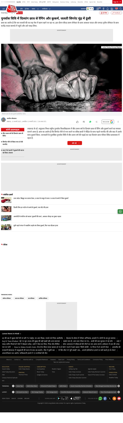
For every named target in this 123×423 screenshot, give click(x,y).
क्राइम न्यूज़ (19, 16)
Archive (26, 401)
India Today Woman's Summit (96, 375)
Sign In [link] (115, 2)
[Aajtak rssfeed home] (114, 402)
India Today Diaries (24, 372)
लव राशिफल (31, 301)
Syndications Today (79, 406)
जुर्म (12, 16)
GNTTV (49, 2)
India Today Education (8, 375)
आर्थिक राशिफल (43, 301)
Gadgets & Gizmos (42, 378)
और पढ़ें (74, 146)
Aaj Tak (19, 2)
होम (21, 8)
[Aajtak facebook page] (105, 402)
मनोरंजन (44, 8)
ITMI (3, 378)
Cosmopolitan (41, 372)
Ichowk (20, 401)
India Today (34, 2)
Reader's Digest (56, 372)
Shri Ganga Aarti (52, 395)
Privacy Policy (71, 363)
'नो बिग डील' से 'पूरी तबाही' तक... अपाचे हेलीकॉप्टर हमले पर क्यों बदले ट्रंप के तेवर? (88, 353)
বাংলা (28, 2)
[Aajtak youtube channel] (119, 402)
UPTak (86, 2)
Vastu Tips (20, 389)
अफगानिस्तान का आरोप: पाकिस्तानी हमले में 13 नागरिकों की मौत (24, 356)
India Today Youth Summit (76, 378)
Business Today (64, 2)
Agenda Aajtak (92, 372)
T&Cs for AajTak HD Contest (61, 365)
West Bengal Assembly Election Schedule (108, 389)
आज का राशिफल (19, 301)
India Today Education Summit (77, 381)
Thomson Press (23, 378)
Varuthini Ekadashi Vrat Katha (70, 395)
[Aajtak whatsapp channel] (100, 401)
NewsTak (80, 2)
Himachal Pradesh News (48, 389)
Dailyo (14, 401)
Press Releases (109, 363)
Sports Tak (92, 2)
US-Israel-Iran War (22, 395)
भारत (33, 8)
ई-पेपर (23, 2)
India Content (113, 378)
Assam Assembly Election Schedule (81, 389)
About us (9, 363)
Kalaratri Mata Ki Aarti (90, 395)
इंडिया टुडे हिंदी (42, 2)
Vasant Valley (6, 372)
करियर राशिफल (7, 301)
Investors (53, 363)
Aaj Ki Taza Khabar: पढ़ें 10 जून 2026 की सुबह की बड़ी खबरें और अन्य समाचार (32, 344)
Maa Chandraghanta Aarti (108, 395)
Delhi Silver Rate (32, 389)
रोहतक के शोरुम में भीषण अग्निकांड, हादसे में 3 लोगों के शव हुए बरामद (92, 341)
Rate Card (61, 363)
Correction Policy (98, 363)
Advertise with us (28, 363)
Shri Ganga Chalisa (37, 395)
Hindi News (4, 16)
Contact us (17, 363)
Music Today (40, 375)
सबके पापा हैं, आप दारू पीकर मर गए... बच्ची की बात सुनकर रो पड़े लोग (90, 344)
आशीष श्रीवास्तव (11, 121)
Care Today (112, 372)
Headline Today (113, 381)
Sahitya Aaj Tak (73, 372)
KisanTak (99, 2)
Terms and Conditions (83, 363)
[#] (90, 125)
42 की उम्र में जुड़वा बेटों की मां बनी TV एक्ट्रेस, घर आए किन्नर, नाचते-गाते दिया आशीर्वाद (34, 341)
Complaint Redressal (42, 363)
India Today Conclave (75, 375)
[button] (118, 389)
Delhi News (63, 389)
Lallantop (73, 2)
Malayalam (55, 2)
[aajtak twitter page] (110, 402)
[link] (119, 2)
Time (53, 375)
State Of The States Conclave (96, 378)
